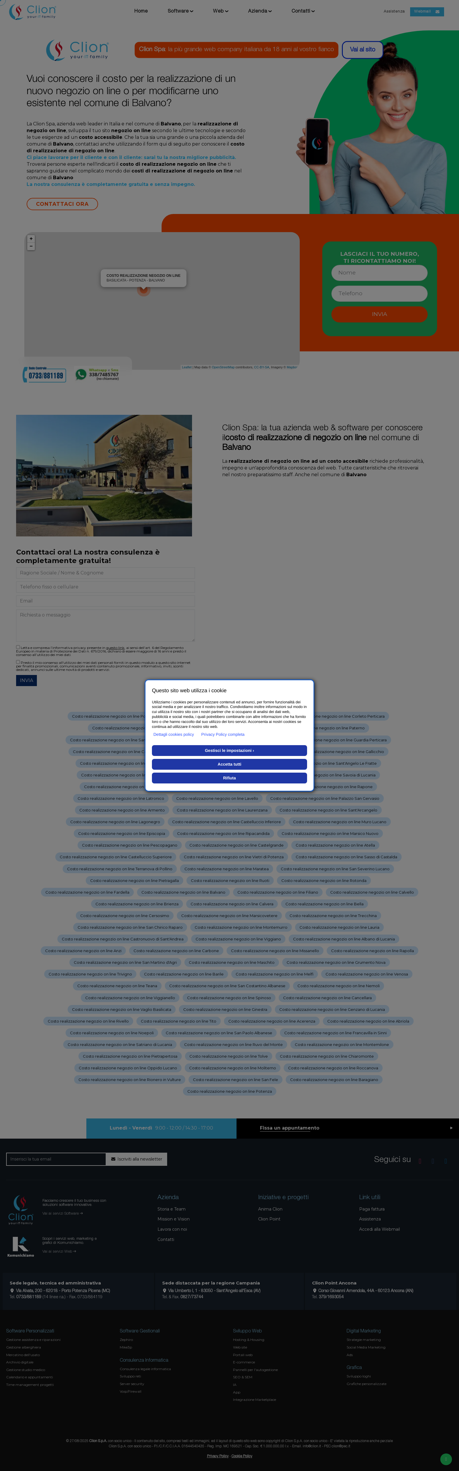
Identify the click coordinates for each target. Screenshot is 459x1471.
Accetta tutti (230, 764)
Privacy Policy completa (223, 734)
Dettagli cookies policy (173, 734)
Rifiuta (229, 778)
